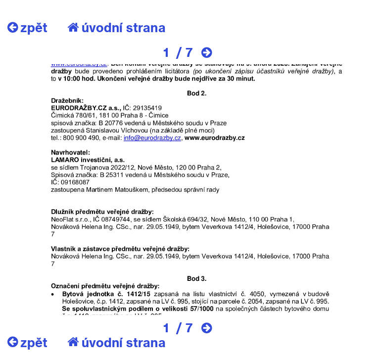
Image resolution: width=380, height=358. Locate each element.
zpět (27, 27)
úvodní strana (116, 27)
